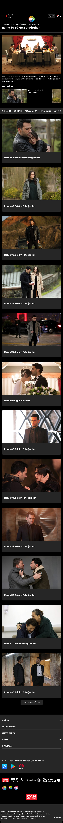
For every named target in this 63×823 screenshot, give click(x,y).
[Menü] (2, 16)
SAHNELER (18, 111)
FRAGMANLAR (31, 111)
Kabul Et (57, 817)
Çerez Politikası (28, 814)
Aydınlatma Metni (8, 816)
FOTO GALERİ (45, 111)
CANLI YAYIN (9, 16)
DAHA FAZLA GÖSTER (31, 702)
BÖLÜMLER (6, 111)
